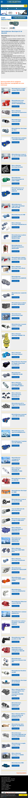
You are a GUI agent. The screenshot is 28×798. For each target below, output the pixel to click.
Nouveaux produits (5, 778)
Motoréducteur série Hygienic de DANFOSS (18, 724)
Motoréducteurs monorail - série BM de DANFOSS (19, 415)
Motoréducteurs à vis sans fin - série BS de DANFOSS (18, 189)
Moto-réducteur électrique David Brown (18, 559)
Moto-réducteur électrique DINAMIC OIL (18, 334)
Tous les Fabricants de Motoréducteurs (18, 509)
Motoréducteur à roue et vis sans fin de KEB (19, 500)
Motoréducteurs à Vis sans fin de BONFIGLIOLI (18, 431)
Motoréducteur (6, 83)
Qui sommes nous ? (6, 777)
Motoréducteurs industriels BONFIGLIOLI (18, 590)
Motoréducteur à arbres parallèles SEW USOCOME (19, 258)
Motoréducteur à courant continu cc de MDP (19, 325)
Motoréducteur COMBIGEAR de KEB (17, 373)
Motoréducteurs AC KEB (18, 214)
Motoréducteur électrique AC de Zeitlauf (19, 681)
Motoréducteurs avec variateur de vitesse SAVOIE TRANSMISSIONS (18, 102)
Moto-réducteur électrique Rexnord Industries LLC (17, 529)
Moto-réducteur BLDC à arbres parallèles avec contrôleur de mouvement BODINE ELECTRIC (18, 692)
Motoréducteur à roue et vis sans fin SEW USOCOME (19, 155)
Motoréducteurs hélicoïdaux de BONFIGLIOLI (16, 539)
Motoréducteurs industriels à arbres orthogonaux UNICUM (18, 649)
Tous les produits (21, 773)
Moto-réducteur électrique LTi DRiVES (18, 754)
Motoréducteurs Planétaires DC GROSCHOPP (16, 704)
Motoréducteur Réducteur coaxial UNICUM (19, 602)
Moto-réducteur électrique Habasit (17, 353)
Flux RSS (13, 778)
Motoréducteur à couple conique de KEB (18, 744)
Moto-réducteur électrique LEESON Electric (19, 223)
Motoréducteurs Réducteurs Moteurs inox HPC (19, 660)
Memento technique (6, 781)
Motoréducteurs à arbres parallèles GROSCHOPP (19, 303)
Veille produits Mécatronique (7, 780)
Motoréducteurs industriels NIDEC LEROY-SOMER (19, 579)
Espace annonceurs (5, 788)
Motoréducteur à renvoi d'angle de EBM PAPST (18, 519)
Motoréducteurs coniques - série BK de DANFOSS (19, 138)
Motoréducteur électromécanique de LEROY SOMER (18, 179)
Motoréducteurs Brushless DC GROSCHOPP (19, 568)
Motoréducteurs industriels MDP (16, 120)
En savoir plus (15, 93)
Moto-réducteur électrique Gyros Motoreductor (16, 394)
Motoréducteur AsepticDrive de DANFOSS (19, 277)
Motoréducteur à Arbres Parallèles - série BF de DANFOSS (18, 622)
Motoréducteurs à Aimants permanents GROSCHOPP (18, 247)
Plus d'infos (5, 796)
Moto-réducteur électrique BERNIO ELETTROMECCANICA (17, 384)
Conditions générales (6, 785)
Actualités (3, 783)
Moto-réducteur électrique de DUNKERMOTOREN (17, 469)
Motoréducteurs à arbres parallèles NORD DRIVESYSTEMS (19, 236)
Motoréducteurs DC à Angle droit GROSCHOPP (19, 404)
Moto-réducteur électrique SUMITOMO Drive (18, 550)
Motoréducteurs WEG (18, 763)
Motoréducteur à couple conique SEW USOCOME (18, 89)
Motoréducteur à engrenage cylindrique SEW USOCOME (18, 206)
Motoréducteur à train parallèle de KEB (18, 638)
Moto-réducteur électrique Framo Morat (18, 267)
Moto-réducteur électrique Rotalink (17, 166)
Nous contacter (5, 789)
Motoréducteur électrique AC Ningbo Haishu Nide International (19, 363)
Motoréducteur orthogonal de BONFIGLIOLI (16, 459)
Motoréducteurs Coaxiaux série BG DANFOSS (19, 442)
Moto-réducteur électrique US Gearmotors (19, 111)
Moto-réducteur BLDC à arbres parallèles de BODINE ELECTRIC (18, 715)
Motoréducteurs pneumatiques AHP (17, 314)
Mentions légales (5, 787)
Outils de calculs (5, 784)
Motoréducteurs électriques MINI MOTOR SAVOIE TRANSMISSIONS (19, 734)
